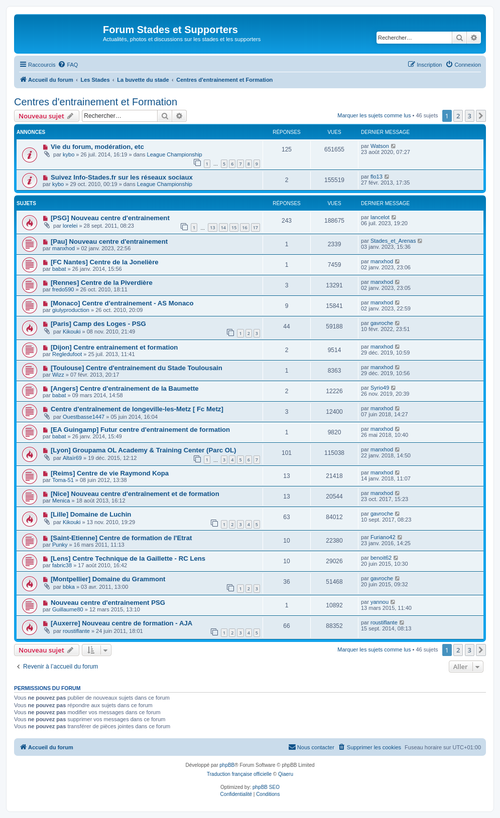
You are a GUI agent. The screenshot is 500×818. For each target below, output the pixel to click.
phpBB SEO (266, 787)
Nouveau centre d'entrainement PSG (108, 602)
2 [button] (458, 115)
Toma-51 (63, 480)
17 (255, 227)
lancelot (380, 217)
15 (233, 227)
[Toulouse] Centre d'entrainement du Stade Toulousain (136, 368)
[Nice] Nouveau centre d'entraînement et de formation (135, 494)
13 (212, 227)
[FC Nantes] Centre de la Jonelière (105, 262)
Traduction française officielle (239, 774)
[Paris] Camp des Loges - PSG (98, 324)
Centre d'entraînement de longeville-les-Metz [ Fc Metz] (137, 409)
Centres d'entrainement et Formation (95, 101)
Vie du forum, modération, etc (97, 146)
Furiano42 (383, 537)
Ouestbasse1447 (83, 417)
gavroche (381, 323)
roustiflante (76, 631)
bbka (69, 587)
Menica (61, 501)
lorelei (70, 226)
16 (244, 227)
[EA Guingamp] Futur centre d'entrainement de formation (140, 429)
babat (59, 269)
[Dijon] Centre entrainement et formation (114, 347)
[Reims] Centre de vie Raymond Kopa (110, 473)
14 (223, 227)
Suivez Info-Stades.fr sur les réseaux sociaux (122, 177)
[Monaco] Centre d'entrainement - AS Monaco (122, 303)
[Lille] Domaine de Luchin (91, 514)
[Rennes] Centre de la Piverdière (102, 282)
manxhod (63, 248)
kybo (68, 154)
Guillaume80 (67, 609)
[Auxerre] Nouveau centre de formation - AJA (121, 623)
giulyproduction (70, 310)
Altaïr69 (72, 458)
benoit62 (381, 558)
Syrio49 (379, 388)
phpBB (226, 765)
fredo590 (63, 289)
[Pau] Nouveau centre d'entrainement (109, 241)
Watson (379, 146)
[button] (481, 116)
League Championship (174, 154)
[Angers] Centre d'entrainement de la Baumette (125, 388)
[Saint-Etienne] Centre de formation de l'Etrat (121, 538)
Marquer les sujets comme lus (374, 115)
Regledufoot (67, 354)
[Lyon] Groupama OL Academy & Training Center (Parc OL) (143, 450)
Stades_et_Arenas (393, 241)
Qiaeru (285, 774)
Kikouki (71, 332)
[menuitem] (68, 65)
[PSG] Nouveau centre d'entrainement (110, 218)
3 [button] (469, 115)
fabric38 (62, 565)
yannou (379, 602)
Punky (60, 545)
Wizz (58, 375)
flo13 (376, 177)
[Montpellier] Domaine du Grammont (108, 579)
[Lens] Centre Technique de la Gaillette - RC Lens (128, 558)
